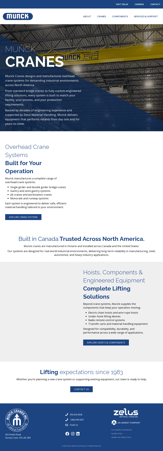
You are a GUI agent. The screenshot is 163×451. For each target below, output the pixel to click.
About (87, 16)
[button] (23, 217)
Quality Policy (117, 433)
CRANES (101, 16)
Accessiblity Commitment (121, 430)
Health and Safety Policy (121, 437)
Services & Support (146, 16)
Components (120, 16)
